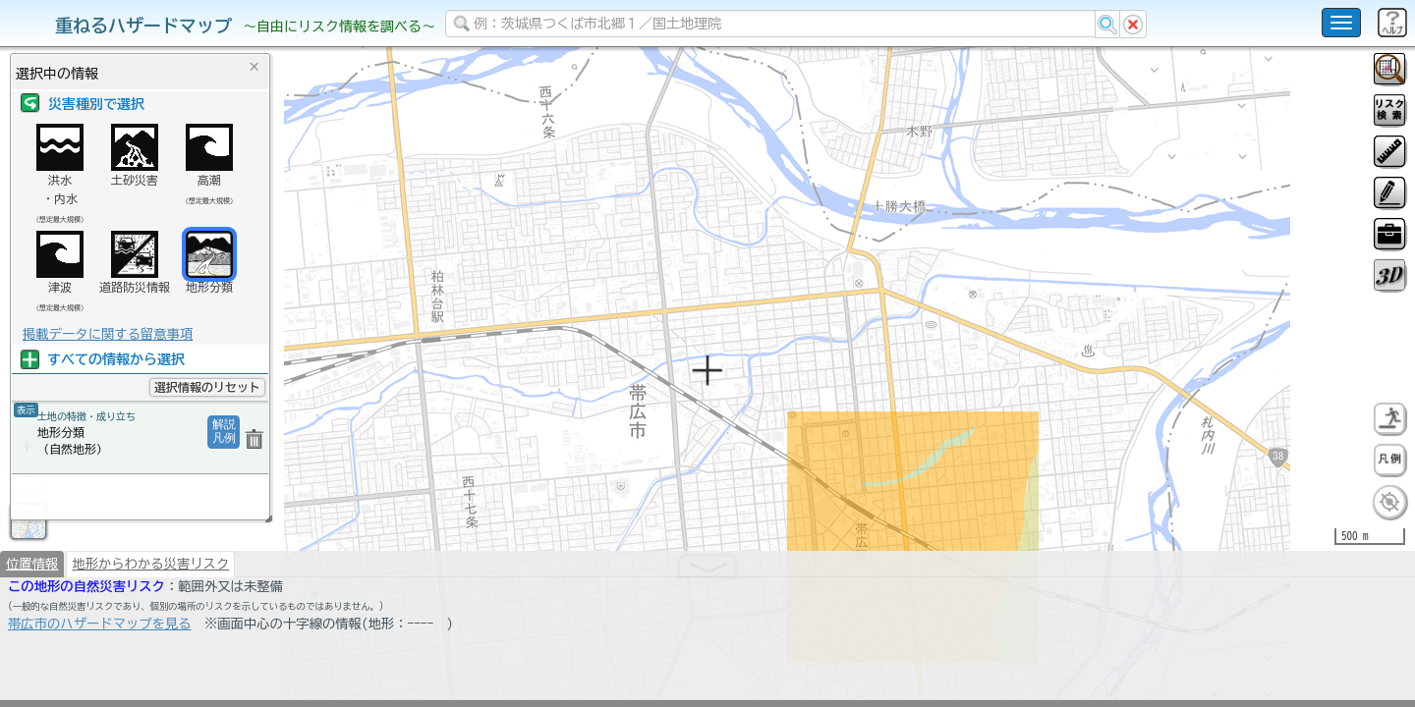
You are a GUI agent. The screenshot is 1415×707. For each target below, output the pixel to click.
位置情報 (32, 615)
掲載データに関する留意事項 (108, 334)
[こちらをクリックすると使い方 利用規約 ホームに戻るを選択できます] (1341, 22)
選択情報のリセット (207, 387)
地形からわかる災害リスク (150, 615)
